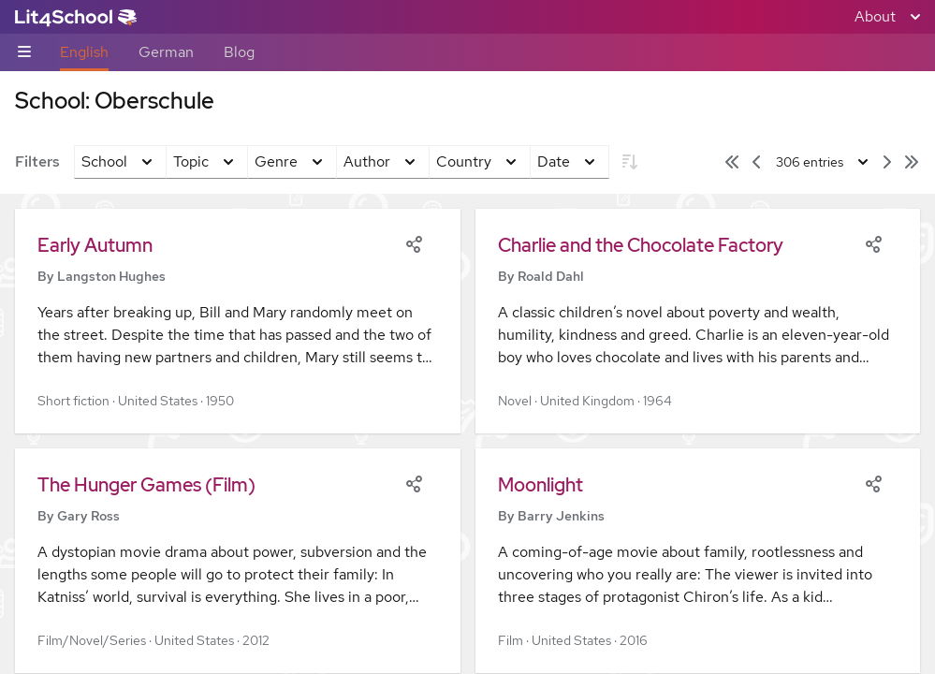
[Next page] (887, 162)
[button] (237, 321)
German (166, 52)
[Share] (413, 242)
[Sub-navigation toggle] (24, 53)
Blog (239, 52)
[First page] (732, 162)
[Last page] (911, 162)
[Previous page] (756, 162)
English (84, 52)
